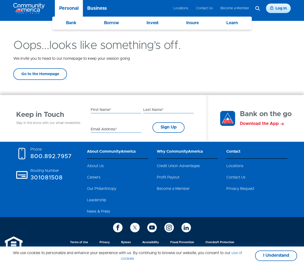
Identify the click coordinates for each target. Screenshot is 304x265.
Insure (192, 23)
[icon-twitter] (135, 227)
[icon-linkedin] (186, 227)
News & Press (98, 211)
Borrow (111, 23)
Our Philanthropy (101, 189)
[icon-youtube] (152, 227)
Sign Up (169, 127)
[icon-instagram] (169, 227)
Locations (180, 8)
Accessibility (150, 242)
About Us (95, 166)
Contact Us (204, 8)
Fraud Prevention (182, 242)
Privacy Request (240, 189)
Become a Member (234, 8)
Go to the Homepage (40, 74)
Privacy (105, 242)
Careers (93, 177)
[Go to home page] (29, 8)
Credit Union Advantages (178, 166)
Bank (71, 23)
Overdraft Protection (219, 242)
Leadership (96, 200)
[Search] (257, 8)
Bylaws (126, 242)
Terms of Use (79, 242)
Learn (232, 23)
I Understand (276, 255)
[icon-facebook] (118, 227)
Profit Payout (168, 177)
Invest (153, 23)
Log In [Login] (278, 8)
